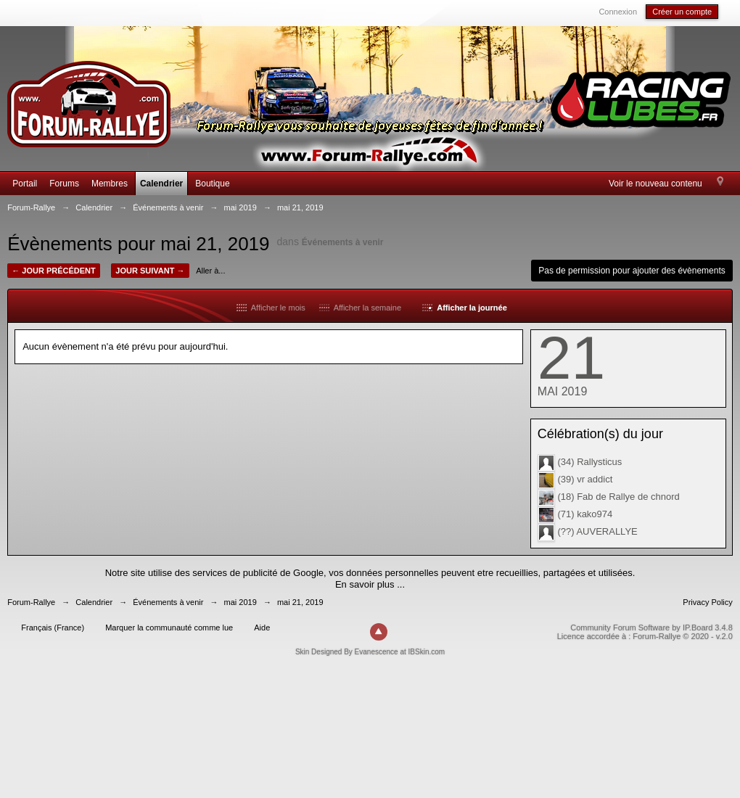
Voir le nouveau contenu (655, 183)
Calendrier (161, 183)
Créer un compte (682, 11)
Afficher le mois (271, 307)
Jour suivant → (149, 270)
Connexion (618, 11)
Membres (109, 183)
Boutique (212, 183)
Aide (262, 627)
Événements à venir (343, 242)
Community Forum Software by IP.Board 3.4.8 (651, 627)
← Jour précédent (54, 270)
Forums (64, 183)
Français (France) (52, 627)
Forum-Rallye (31, 602)
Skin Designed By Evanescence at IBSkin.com (370, 652)
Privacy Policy (707, 602)
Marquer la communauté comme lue (169, 627)
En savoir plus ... (370, 584)
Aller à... (210, 270)
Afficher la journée (464, 307)
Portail (24, 183)
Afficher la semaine (360, 307)
